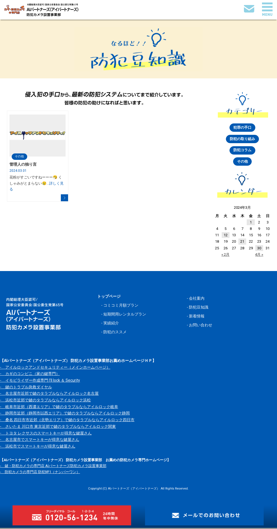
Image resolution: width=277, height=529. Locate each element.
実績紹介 (111, 324)
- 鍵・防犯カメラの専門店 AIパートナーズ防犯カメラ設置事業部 (53, 467)
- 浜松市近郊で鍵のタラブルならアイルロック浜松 (45, 401)
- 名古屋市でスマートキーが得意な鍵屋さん (39, 441)
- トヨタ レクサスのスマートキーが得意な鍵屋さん (46, 434)
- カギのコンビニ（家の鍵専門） (30, 375)
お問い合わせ (200, 326)
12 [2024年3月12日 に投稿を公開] (226, 236)
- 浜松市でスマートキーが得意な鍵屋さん (37, 447)
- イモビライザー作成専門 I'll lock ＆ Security (40, 381)
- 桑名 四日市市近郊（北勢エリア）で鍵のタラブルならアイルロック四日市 (67, 421)
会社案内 (196, 299)
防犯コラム (242, 151)
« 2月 (225, 256)
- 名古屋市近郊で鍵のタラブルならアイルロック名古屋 (49, 395)
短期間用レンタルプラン (124, 315)
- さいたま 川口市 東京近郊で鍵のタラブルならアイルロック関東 (58, 427)
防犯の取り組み (242, 139)
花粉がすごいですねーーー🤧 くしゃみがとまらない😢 (36, 183)
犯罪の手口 (242, 128)
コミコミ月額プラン (120, 306)
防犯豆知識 (198, 308)
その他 (19, 156)
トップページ (109, 297)
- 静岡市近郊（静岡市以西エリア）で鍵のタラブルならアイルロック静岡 (65, 414)
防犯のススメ (115, 333)
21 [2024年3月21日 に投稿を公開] (242, 243)
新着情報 (196, 317)
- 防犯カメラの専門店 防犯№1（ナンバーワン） (40, 473)
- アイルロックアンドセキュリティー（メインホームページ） (55, 368)
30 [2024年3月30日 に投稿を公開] (259, 249)
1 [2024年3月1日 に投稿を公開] (251, 223)
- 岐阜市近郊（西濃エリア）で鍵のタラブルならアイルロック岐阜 (59, 408)
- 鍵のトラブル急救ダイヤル (26, 388)
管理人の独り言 (23, 164)
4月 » (259, 256)
